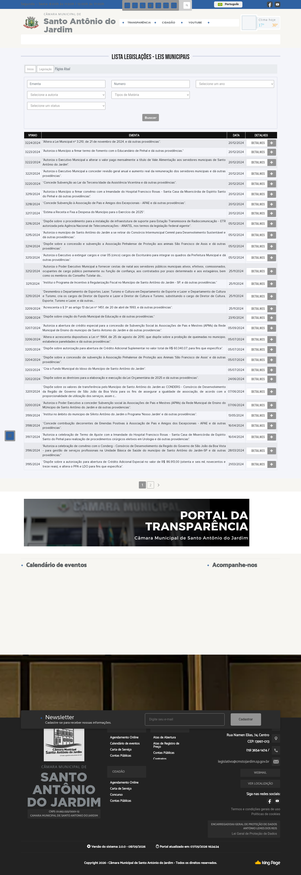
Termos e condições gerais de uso (255, 809)
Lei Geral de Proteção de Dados (254, 834)
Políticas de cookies (265, 814)
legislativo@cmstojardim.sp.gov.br (243, 762)
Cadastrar (246, 719)
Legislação (45, 69)
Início (30, 69)
